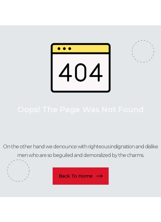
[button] (81, 176)
